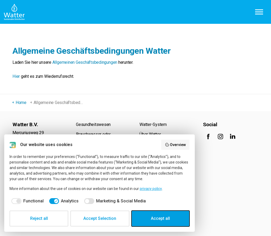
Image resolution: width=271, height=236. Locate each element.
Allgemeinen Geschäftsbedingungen (84, 62)
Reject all (39, 218)
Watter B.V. (14, 12)
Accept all (160, 218)
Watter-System (153, 124)
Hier (16, 76)
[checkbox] (27, 201)
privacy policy (151, 189)
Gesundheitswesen (93, 124)
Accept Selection (99, 218)
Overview (175, 144)
